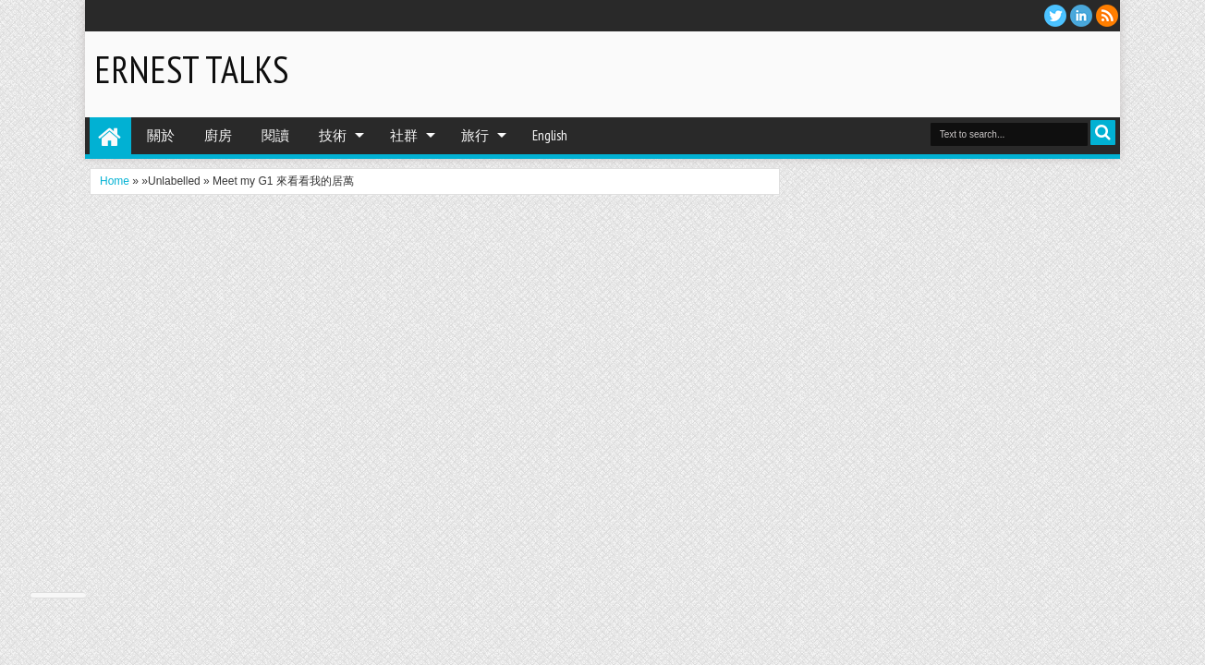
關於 (161, 135)
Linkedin (1081, 16)
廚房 (218, 135)
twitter (1055, 16)
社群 (404, 135)
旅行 (475, 135)
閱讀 (275, 135)
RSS (1107, 16)
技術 (333, 135)
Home (110, 135)
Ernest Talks (191, 69)
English (549, 135)
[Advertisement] (894, 73)
